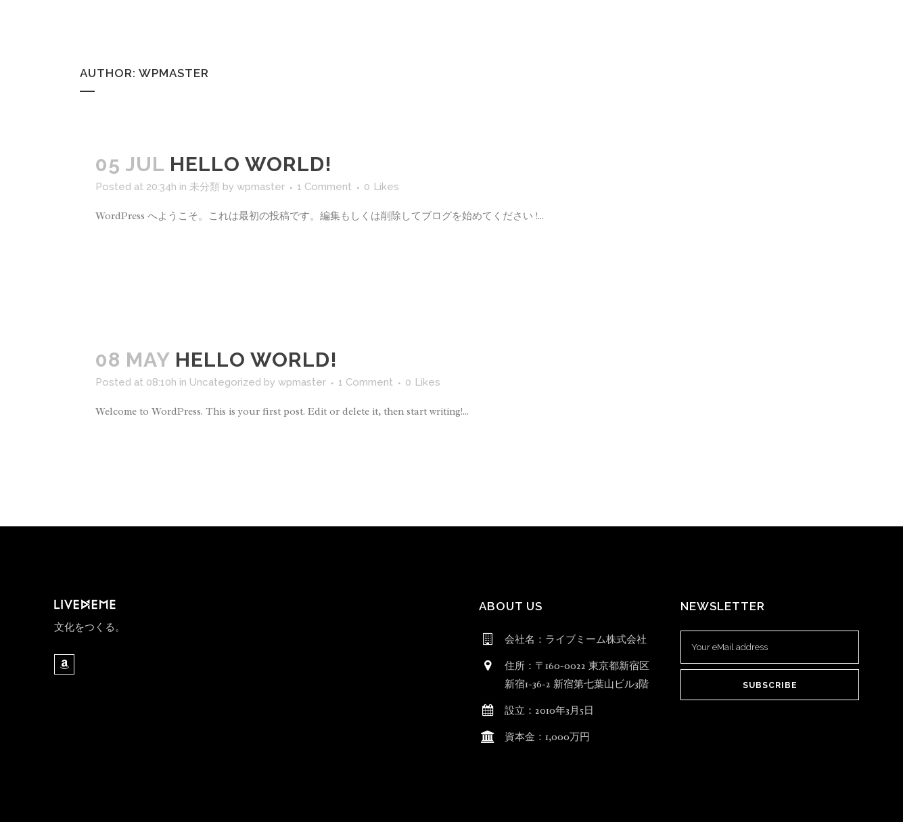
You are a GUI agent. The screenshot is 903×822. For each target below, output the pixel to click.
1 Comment (324, 187)
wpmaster (261, 187)
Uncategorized (225, 382)
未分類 (204, 187)
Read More (135, 255)
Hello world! (251, 164)
